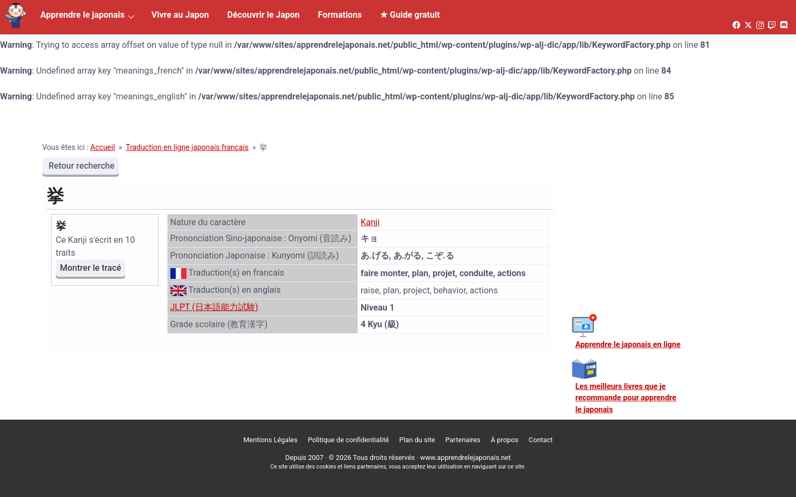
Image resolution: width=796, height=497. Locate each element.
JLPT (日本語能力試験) (214, 307)
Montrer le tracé (90, 268)
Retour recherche (81, 166)
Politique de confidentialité (348, 440)
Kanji (370, 222)
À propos (504, 440)
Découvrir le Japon (263, 15)
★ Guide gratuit (410, 15)
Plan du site (417, 440)
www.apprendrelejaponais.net (465, 457)
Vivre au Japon (180, 15)
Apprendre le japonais (82, 15)
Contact (541, 440)
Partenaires (463, 440)
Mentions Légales (270, 440)
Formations (340, 15)
